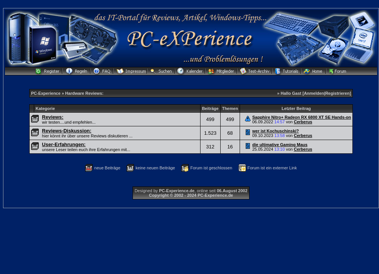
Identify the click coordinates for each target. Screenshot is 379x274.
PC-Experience (46, 93)
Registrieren (337, 93)
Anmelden (314, 93)
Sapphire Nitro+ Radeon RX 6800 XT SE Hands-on (301, 117)
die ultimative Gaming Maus (279, 144)
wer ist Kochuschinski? (275, 131)
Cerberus (303, 121)
